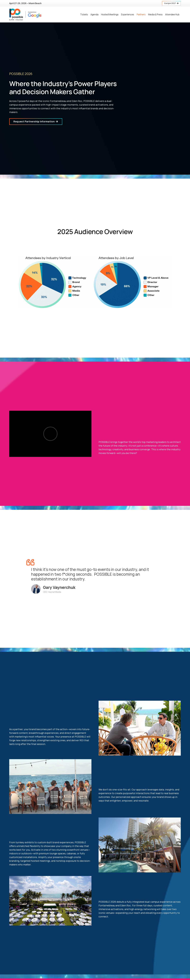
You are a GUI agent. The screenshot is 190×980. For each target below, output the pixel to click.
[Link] (25, 14)
